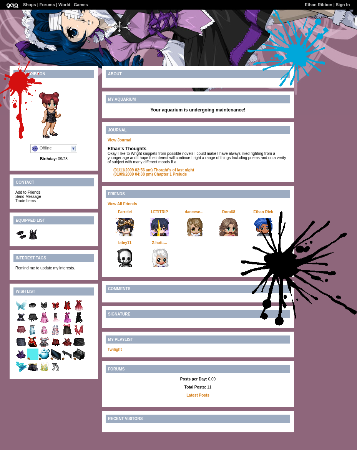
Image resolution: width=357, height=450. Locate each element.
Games (81, 4)
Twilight (115, 349)
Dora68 (228, 212)
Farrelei (125, 212)
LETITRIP (159, 212)
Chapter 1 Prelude (150, 174)
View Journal (119, 140)
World (64, 4)
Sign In (343, 4)
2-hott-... (159, 243)
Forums (47, 4)
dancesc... (194, 212)
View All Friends (122, 204)
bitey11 (124, 243)
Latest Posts (197, 395)
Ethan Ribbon (318, 4)
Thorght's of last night (153, 170)
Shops (29, 4)
